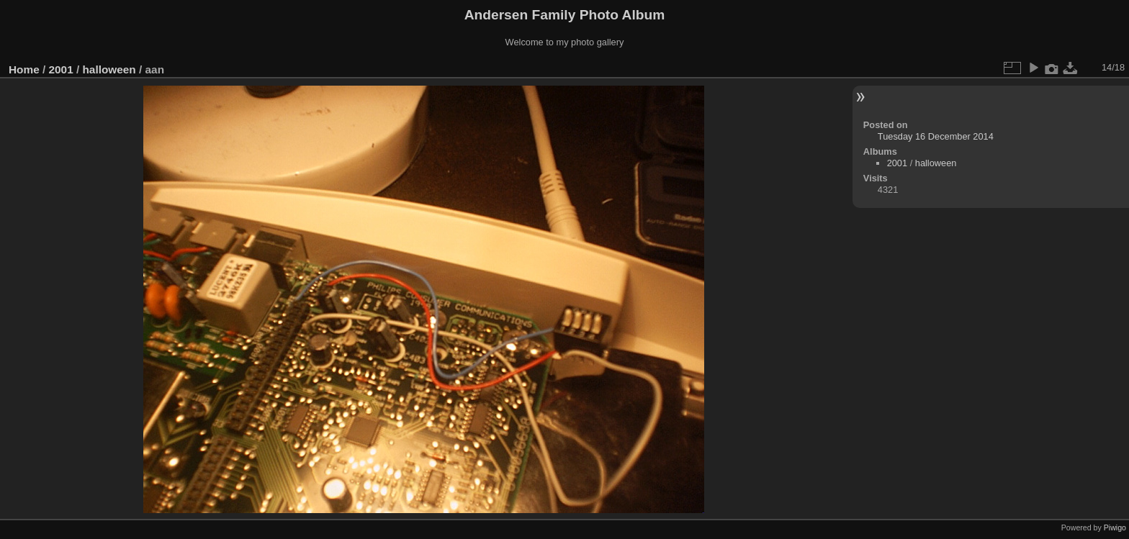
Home (24, 69)
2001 (61, 69)
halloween (108, 69)
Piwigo (1115, 527)
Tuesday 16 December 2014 (936, 136)
